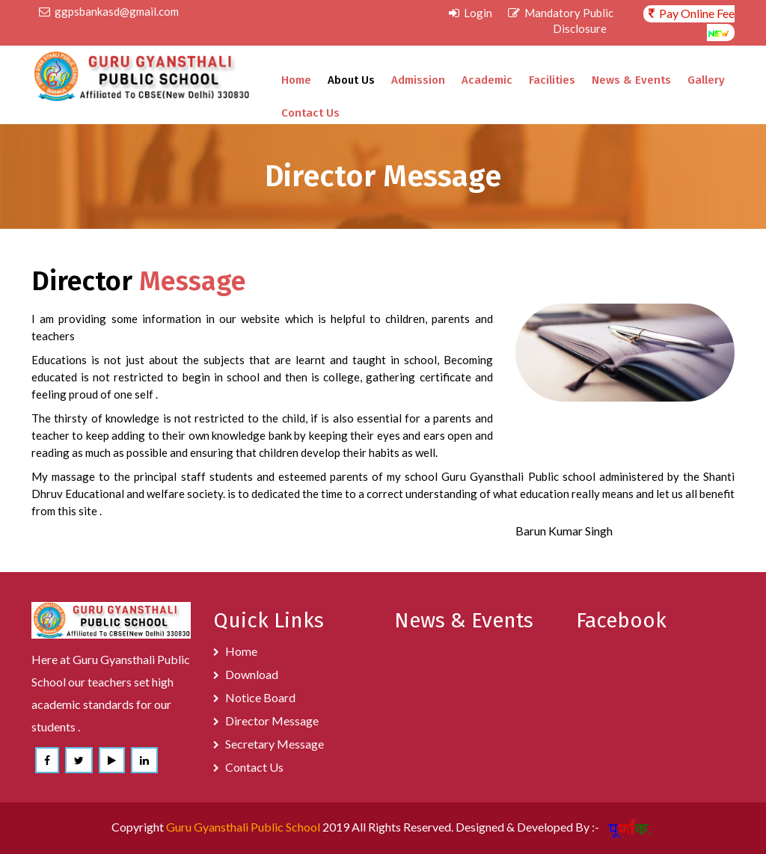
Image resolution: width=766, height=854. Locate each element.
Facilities (552, 80)
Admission (418, 80)
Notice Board (260, 697)
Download (251, 674)
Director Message (272, 720)
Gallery (706, 80)
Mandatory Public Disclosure (560, 20)
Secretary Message (274, 744)
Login (470, 12)
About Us (351, 80)
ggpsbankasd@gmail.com (109, 11)
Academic (487, 80)
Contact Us (310, 113)
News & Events (631, 80)
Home (296, 80)
